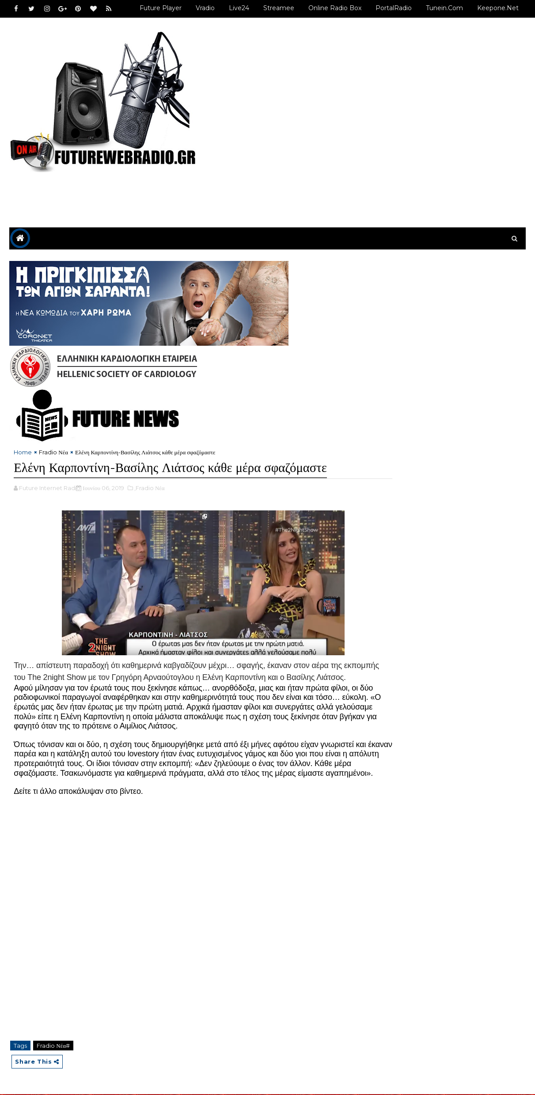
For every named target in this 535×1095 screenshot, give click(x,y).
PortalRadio (394, 8)
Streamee (279, 8)
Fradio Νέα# (53, 1045)
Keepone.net (498, 8)
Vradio (205, 8)
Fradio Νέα (53, 411)
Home (23, 411)
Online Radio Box (335, 8)
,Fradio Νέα (149, 466)
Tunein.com (444, 8)
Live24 (239, 8)
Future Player (161, 8)
